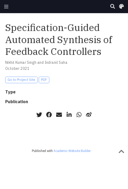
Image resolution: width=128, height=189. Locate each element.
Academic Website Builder (72, 151)
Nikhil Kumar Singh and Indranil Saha (36, 62)
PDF (44, 79)
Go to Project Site (21, 79)
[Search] (112, 7)
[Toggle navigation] (6, 6)
